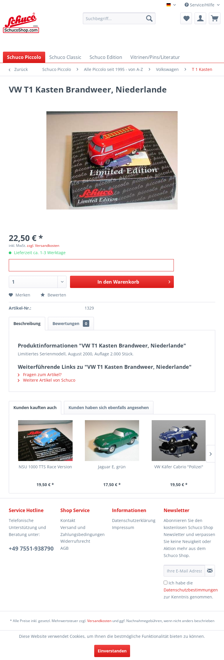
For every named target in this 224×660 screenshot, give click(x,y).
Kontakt (67, 520)
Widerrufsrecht (75, 541)
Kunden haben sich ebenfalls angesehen (109, 407)
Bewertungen (70, 323)
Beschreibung (27, 323)
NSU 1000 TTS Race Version (45, 466)
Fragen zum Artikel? (40, 374)
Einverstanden (112, 651)
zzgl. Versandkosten (43, 245)
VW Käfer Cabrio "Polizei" (178, 466)
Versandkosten (99, 620)
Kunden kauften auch (35, 407)
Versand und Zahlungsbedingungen (82, 531)
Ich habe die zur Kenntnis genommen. (191, 590)
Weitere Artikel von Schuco (46, 380)
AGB (64, 548)
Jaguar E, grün (112, 466)
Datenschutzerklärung (133, 520)
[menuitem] (119, 18)
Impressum (123, 527)
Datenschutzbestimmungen (191, 590)
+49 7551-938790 (31, 548)
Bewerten (53, 295)
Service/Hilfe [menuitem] (200, 5)
